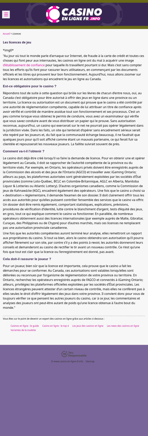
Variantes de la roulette (23, 330)
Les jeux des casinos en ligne (87, 325)
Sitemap (90, 361)
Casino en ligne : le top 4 (55, 325)
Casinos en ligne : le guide (25, 325)
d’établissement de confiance (24, 65)
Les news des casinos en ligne (123, 325)
